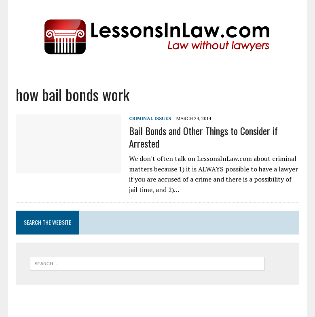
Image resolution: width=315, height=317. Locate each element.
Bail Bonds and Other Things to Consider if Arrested (203, 136)
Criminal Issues (150, 118)
